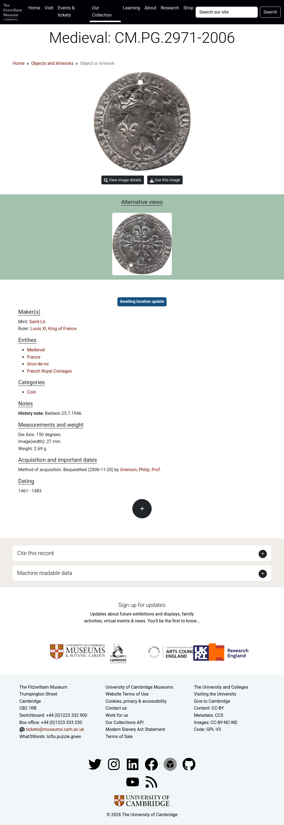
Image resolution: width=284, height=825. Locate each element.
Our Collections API (125, 722)
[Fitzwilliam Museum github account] (189, 764)
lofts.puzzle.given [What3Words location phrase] (64, 736)
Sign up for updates (142, 605)
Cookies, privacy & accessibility (136, 701)
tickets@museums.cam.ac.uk (55, 729)
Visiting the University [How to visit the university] (215, 694)
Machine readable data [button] (44, 573)
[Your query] (226, 12)
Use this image (165, 180)
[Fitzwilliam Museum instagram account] (114, 764)
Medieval (36, 349)
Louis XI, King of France (53, 328)
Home (35, 7)
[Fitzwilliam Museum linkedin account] (152, 764)
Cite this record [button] (35, 553)
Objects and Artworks (52, 63)
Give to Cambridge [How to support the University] (212, 701)
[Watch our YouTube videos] (133, 781)
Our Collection (102, 11)
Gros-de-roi (38, 364)
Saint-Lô (37, 321)
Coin (31, 392)
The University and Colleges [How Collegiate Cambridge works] (221, 687)
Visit (49, 7)
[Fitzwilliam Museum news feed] (151, 781)
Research (170, 7)
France (33, 357)
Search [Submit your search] (270, 12)
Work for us (117, 715)
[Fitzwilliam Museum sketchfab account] (170, 764)
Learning (131, 7)
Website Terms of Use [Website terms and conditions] (127, 694)
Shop (188, 7)
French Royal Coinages (49, 371)
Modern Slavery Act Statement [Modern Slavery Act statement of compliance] (135, 729)
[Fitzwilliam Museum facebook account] (133, 764)
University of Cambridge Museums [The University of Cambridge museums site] (139, 687)
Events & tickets (66, 11)
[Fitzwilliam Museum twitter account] (95, 764)
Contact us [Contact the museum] (116, 708)
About (150, 7)
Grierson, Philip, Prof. (140, 469)
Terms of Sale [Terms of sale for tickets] (119, 736)
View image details (122, 180)
